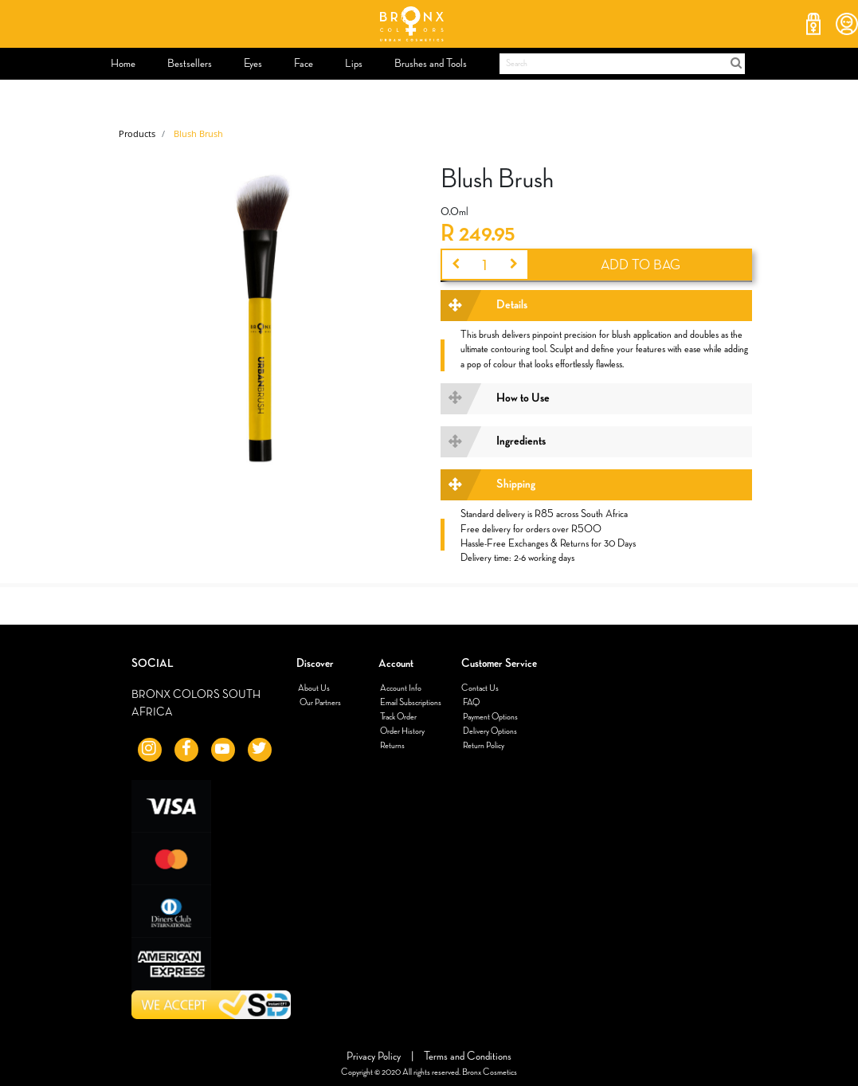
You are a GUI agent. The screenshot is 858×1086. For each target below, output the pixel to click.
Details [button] (511, 305)
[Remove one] (455, 264)
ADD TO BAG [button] (640, 265)
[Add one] (514, 264)
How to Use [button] (523, 398)
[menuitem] (123, 64)
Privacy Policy (375, 1056)
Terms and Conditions (467, 1056)
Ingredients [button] (521, 441)
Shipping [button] (515, 484)
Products (137, 133)
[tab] (596, 305)
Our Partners (319, 703)
